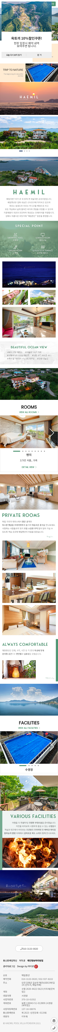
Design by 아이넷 (27, 966)
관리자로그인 (9, 966)
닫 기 (39, 54)
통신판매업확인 (10, 960)
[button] (16, 451)
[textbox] (26, 41)
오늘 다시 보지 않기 (14, 54)
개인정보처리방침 (35, 960)
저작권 (22, 960)
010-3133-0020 (29, 948)
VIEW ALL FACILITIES (29, 728)
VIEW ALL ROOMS (29, 412)
